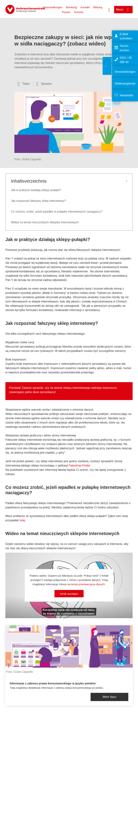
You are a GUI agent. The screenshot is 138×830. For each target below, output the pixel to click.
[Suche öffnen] (109, 9)
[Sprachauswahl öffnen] (44, 83)
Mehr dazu (109, 696)
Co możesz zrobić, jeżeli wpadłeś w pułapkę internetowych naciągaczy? (56, 211)
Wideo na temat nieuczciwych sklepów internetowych (45, 222)
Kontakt (85, 7)
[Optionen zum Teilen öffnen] (23, 83)
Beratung (71, 7)
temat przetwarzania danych (88, 584)
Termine (78, 12)
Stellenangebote (125, 83)
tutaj (22, 520)
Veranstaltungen (52, 7)
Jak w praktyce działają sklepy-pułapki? (36, 190)
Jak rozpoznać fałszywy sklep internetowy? (38, 200)
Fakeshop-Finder (79, 465)
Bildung (97, 7)
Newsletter (126, 95)
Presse (66, 12)
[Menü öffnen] (123, 9)
